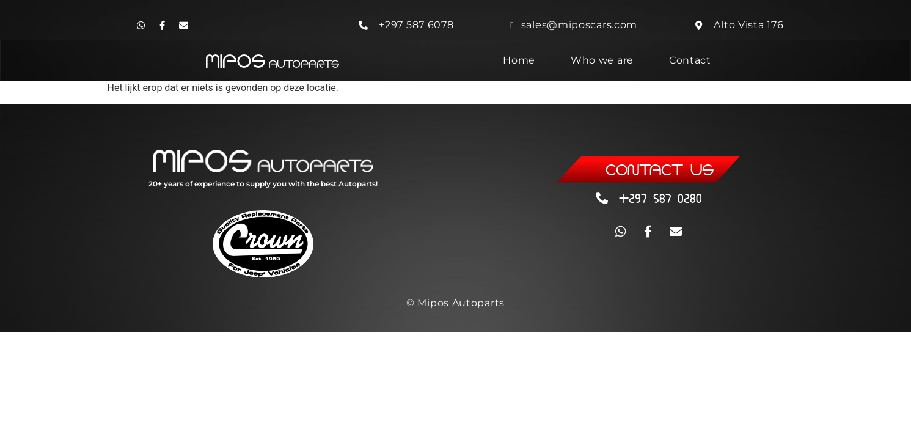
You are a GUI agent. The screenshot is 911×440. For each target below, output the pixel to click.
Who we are (602, 60)
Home (519, 60)
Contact (690, 60)
